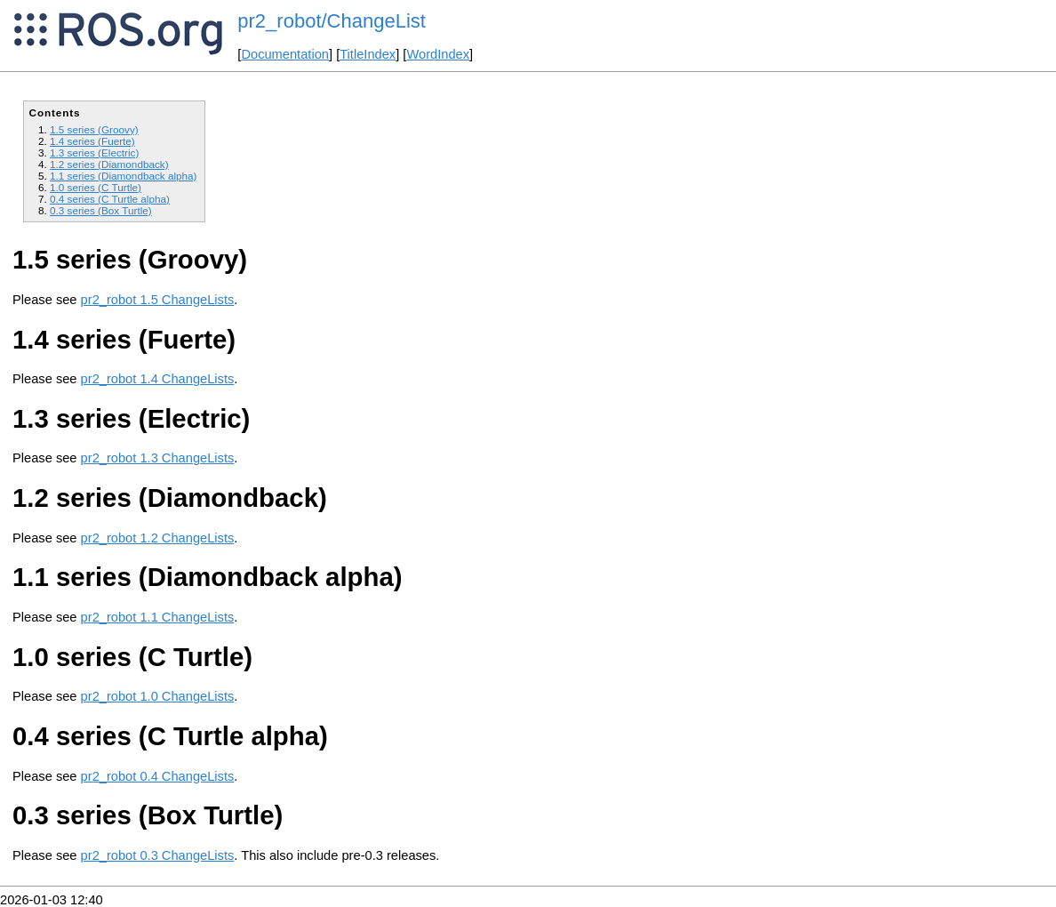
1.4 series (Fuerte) (92, 141)
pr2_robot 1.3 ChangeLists (158, 458)
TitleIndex (368, 54)
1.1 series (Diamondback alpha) (123, 175)
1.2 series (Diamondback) (109, 164)
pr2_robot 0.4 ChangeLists (158, 776)
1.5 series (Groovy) (94, 129)
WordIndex (437, 54)
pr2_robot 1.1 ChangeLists (158, 617)
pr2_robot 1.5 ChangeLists (158, 300)
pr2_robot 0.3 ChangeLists (158, 855)
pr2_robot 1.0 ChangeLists (158, 696)
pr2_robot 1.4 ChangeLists (158, 379)
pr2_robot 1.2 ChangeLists (158, 538)
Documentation (285, 54)
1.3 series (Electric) (94, 152)
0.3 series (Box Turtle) (101, 210)
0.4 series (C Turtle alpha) (110, 199)
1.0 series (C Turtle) (95, 187)
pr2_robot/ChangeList (331, 21)
